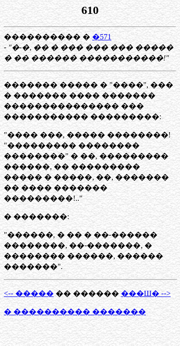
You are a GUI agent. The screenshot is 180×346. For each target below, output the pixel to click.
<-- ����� (29, 293)
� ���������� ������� (75, 312)
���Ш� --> (146, 293)
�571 (101, 37)
